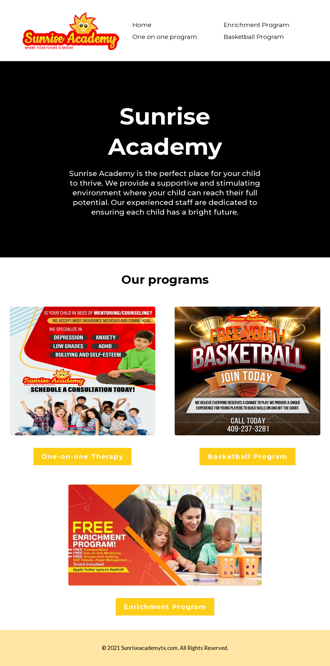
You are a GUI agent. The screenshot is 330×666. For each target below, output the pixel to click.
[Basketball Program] (247, 456)
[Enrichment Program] (165, 606)
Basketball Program (254, 37)
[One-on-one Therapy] (82, 456)
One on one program (164, 37)
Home (141, 25)
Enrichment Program (256, 25)
